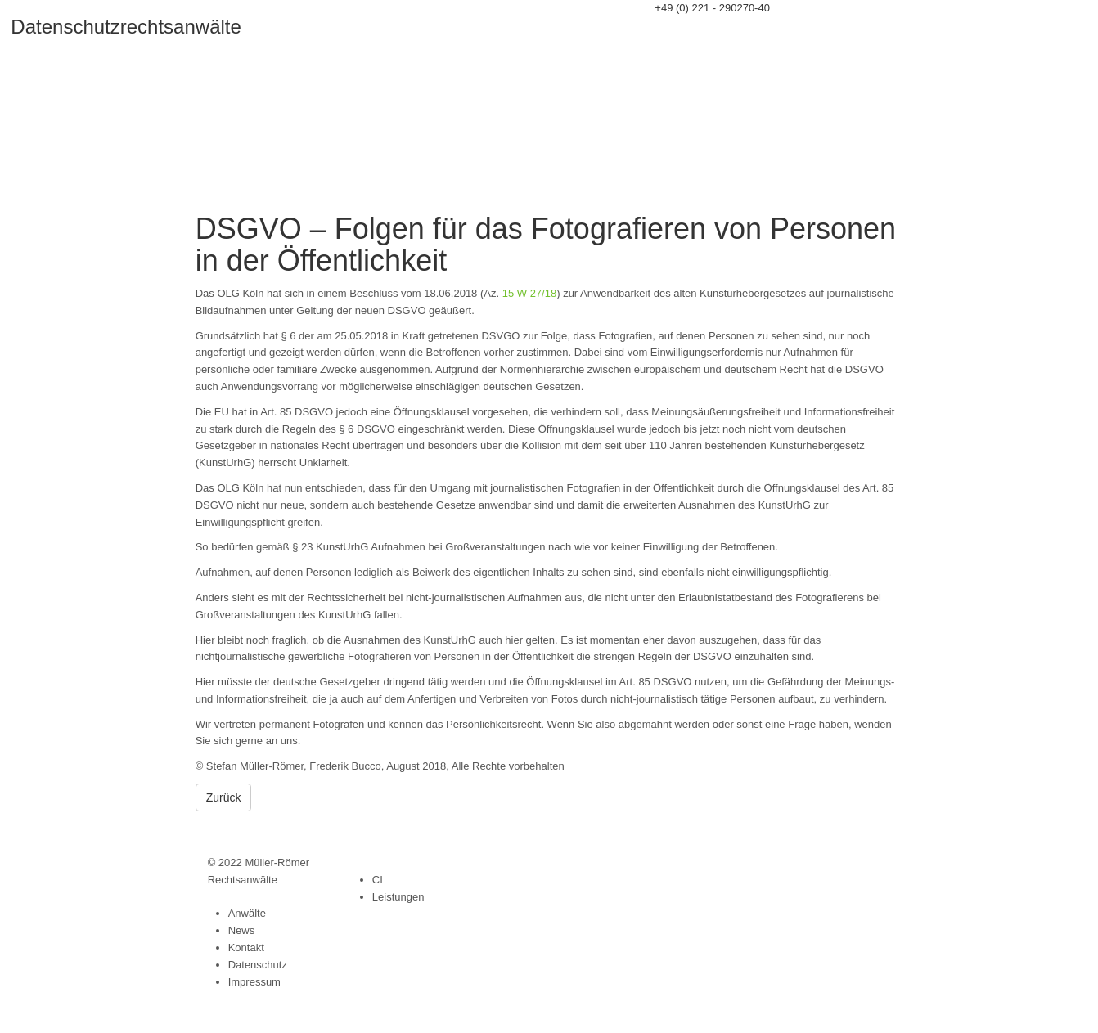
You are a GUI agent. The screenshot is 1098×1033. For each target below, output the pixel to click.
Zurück (223, 797)
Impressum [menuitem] (254, 982)
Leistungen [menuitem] (398, 897)
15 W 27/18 (529, 293)
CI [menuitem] (377, 880)
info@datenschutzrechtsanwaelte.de (740, 25)
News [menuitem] (241, 930)
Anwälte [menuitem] (247, 913)
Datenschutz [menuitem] (257, 965)
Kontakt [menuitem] (246, 947)
